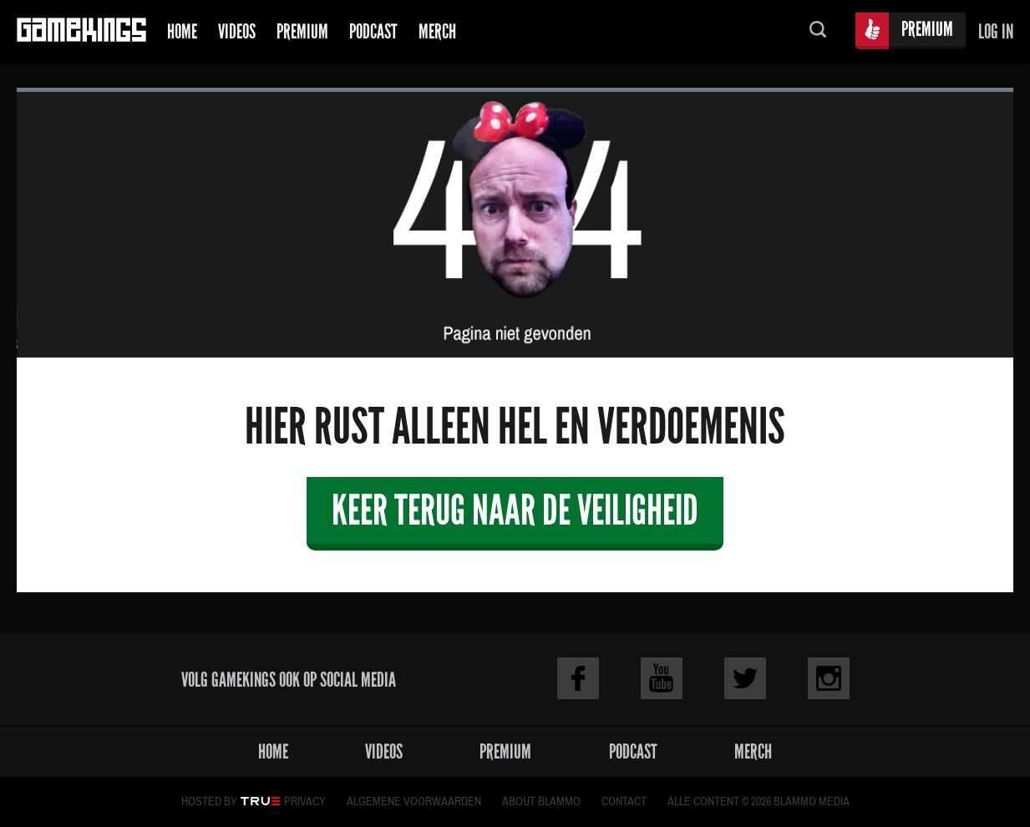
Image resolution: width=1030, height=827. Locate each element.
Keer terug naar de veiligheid (515, 510)
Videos (237, 31)
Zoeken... (818, 31)
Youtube (661, 678)
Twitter (745, 678)
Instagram (829, 678)
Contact (624, 801)
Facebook (578, 678)
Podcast (373, 31)
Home (182, 31)
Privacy (305, 801)
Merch (437, 31)
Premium (302, 31)
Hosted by (209, 801)
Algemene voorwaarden (414, 801)
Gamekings (81, 31)
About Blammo (541, 801)
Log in (995, 31)
